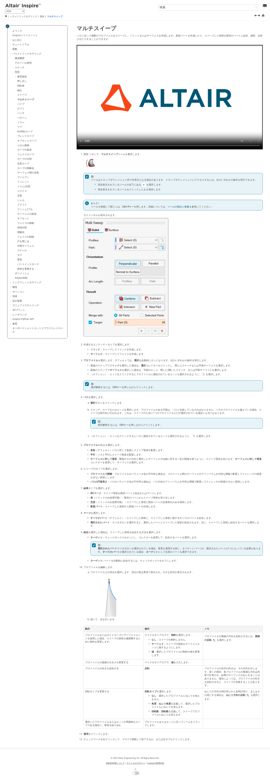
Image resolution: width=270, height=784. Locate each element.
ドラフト (22, 204)
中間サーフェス (25, 246)
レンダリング (19, 314)
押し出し (22, 81)
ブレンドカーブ (25, 136)
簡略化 (20, 232)
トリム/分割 (23, 186)
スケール (22, 250)
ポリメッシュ (22, 273)
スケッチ (19, 67)
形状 (42, 16)
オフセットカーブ (27, 140)
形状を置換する (25, 269)
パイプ (20, 104)
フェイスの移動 (25, 223)
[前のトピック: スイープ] (256, 16)
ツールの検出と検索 (178, 207)
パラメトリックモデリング (23, 16)
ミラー (20, 122)
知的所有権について (115, 763)
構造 (14, 287)
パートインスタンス (28, 264)
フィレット (23, 182)
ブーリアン (23, 177)
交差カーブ (23, 163)
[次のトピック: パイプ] (259, 16)
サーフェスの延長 (27, 214)
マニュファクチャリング (25, 305)
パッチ (20, 113)
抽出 (19, 90)
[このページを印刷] (263, 15)
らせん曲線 (23, 145)
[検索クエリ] (208, 7)
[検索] (256, 7)
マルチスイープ (55, 16)
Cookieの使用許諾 (155, 763)
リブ (19, 127)
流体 (14, 296)
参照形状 (22, 76)
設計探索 (17, 301)
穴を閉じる (23, 241)
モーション (18, 292)
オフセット (23, 218)
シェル (20, 200)
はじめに (17, 40)
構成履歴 (19, 58)
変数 (14, 49)
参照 (14, 324)
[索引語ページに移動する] (264, 7)
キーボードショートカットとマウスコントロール (37, 329)
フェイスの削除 (25, 237)
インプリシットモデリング (26, 282)
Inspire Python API (23, 319)
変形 (19, 259)
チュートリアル (20, 44)
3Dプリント (18, 310)
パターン (22, 118)
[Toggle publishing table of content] (7, 26)
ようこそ (17, 31)
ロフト (20, 108)
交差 (19, 195)
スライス (22, 191)
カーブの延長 (24, 150)
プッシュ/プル (25, 209)
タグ (19, 255)
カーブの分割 (24, 159)
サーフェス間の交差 (28, 172)
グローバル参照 (23, 63)
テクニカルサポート (136, 763)
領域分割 (22, 227)
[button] (11, 31)
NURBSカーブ (25, 131)
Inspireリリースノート (25, 35)
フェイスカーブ (25, 154)
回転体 (20, 86)
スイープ (22, 95)
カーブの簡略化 (25, 168)
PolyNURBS (21, 278)
